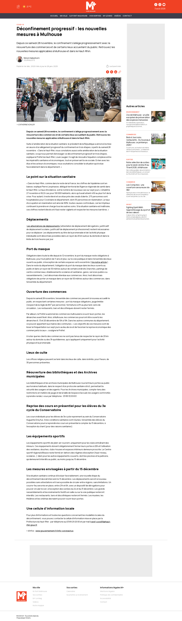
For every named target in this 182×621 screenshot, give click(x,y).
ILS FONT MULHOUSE (78, 16)
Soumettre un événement (77, 595)
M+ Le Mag (107, 16)
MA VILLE (63, 16)
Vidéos (117, 16)
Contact (127, 16)
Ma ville (36, 587)
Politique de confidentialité (111, 595)
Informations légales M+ (112, 587)
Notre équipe (38, 605)
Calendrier (70, 591)
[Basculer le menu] (18, 6)
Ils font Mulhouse (40, 591)
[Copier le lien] (119, 71)
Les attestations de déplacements (43, 226)
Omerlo (28, 618)
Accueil (54, 16)
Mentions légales (107, 591)
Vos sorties (95, 16)
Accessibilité (105, 598)
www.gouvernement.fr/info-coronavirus (54, 530)
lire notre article (99, 262)
